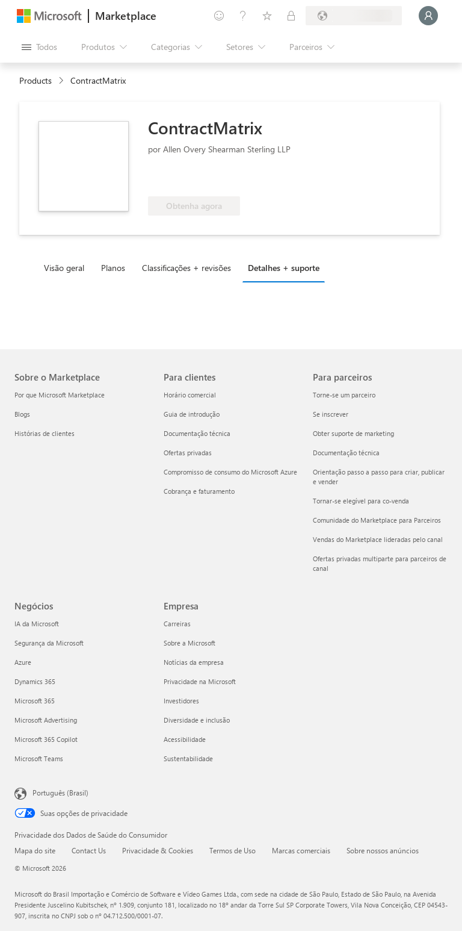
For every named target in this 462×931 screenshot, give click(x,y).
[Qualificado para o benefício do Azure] (196, 178)
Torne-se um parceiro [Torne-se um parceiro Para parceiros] (344, 394)
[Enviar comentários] (219, 15)
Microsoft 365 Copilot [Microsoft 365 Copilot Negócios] (46, 739)
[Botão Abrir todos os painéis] (39, 47)
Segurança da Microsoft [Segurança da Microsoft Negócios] (49, 642)
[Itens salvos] (267, 15)
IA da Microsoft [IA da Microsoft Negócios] (36, 623)
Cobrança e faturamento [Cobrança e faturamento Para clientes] (199, 491)
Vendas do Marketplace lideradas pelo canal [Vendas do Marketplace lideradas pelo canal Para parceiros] (378, 539)
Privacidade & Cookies (157, 850)
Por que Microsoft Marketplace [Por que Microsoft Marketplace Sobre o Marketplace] (59, 394)
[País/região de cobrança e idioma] (354, 15)
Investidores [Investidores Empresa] (181, 700)
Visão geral (64, 267)
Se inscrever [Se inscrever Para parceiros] (330, 414)
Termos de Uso (232, 850)
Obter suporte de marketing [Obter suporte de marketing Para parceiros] (353, 433)
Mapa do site (34, 850)
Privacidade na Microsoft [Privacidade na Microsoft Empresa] (200, 681)
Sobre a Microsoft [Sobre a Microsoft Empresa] (189, 642)
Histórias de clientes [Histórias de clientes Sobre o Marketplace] (44, 433)
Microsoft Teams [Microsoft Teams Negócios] (38, 758)
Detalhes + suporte (283, 267)
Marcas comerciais (301, 850)
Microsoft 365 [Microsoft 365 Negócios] (34, 700)
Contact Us (89, 850)
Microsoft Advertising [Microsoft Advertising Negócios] (45, 719)
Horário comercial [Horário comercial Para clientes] (190, 394)
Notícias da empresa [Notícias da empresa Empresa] (194, 662)
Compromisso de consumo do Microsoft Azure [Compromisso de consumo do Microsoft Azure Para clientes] (230, 471)
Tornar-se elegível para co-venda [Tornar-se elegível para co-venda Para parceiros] (361, 500)
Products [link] (35, 80)
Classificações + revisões (186, 267)
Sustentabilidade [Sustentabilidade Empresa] (188, 758)
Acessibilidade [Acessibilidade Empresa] (185, 739)
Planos (113, 267)
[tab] (67, 267)
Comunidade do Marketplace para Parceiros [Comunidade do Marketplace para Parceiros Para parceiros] (377, 520)
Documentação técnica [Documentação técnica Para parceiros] (346, 452)
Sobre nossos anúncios (382, 850)
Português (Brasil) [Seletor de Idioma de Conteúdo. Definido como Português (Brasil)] (60, 792)
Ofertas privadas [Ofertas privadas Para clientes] (188, 452)
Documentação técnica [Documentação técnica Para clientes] (197, 433)
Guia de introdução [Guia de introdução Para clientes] (192, 414)
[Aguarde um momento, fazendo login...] (428, 15)
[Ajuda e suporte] (243, 15)
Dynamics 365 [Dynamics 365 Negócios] (34, 681)
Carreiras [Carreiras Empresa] (177, 623)
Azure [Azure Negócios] (22, 662)
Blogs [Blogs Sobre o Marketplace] (22, 414)
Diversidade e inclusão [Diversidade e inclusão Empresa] (197, 719)
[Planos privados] (291, 15)
